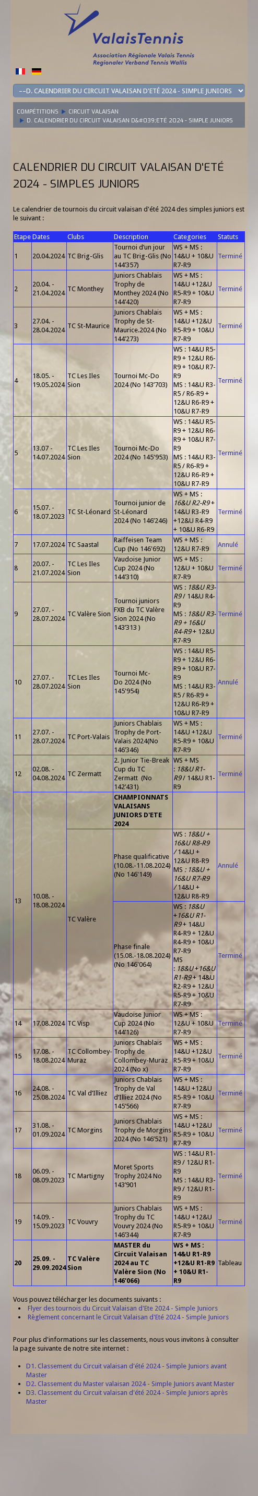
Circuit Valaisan (93, 112)
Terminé (230, 256)
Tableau (230, 1263)
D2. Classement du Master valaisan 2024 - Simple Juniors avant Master (130, 1384)
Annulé (228, 544)
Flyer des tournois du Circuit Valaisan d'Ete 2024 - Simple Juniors (123, 1308)
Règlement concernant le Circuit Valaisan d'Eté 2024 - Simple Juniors (128, 1317)
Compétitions (37, 112)
